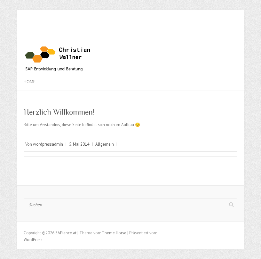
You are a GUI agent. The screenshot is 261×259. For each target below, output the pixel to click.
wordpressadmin (48, 144)
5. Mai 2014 (79, 144)
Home (30, 82)
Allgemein (104, 144)
